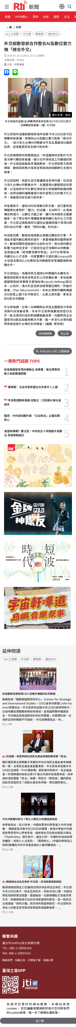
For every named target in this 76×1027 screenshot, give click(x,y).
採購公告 (20, 960)
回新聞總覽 (44, 333)
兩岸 (46, 17)
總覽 (8, 17)
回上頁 (64, 333)
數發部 (40, 34)
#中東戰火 (26, 17)
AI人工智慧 (12, 34)
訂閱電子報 (34, 960)
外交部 (27, 34)
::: (7, 27)
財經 (60, 17)
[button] (7, 6)
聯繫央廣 (10, 936)
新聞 (18, 27)
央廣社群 (48, 960)
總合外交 (53, 34)
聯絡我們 (7, 960)
